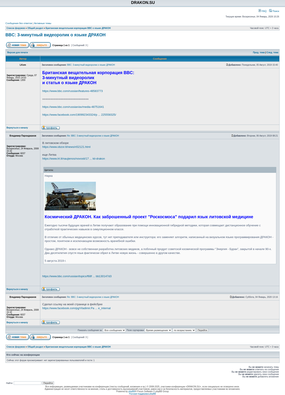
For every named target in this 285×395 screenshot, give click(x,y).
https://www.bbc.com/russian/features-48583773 (72, 91)
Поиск (274, 11)
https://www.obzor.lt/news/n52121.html (66, 146)
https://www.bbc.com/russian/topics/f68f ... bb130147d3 (77, 276)
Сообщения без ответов (18, 23)
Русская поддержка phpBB (142, 394)
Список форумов (16, 28)
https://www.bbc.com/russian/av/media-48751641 (73, 106)
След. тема (272, 52)
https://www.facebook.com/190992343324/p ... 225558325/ (79, 114)
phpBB (131, 391)
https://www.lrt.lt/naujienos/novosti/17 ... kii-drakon (73, 158)
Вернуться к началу (17, 128)
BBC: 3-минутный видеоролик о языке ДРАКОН (55, 34)
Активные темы (42, 23)
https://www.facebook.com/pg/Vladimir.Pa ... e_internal (76, 308)
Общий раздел (35, 28)
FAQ (262, 11)
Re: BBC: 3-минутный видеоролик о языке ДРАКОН (93, 136)
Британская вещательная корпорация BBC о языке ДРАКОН (78, 28)
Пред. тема (259, 52)
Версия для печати (17, 52)
